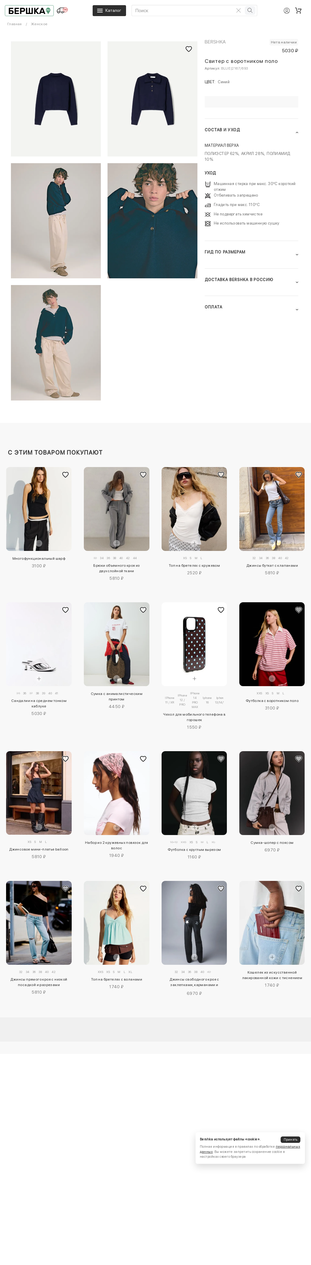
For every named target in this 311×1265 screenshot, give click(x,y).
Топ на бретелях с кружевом (194, 565)
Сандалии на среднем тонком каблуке (39, 703)
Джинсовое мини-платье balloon (39, 849)
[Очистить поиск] (239, 10)
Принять (291, 1140)
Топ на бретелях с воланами (116, 979)
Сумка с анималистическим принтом (117, 696)
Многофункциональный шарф (39, 558)
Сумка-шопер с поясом (272, 842)
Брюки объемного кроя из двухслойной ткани (116, 568)
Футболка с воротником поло (272, 701)
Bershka (215, 42)
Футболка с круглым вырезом (194, 849)
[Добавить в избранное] (66, 475)
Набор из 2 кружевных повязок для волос (116, 845)
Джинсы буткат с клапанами (272, 565)
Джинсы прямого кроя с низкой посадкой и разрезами (38, 982)
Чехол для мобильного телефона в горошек (194, 717)
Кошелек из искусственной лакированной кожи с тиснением (272, 975)
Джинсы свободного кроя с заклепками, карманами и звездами (194, 983)
